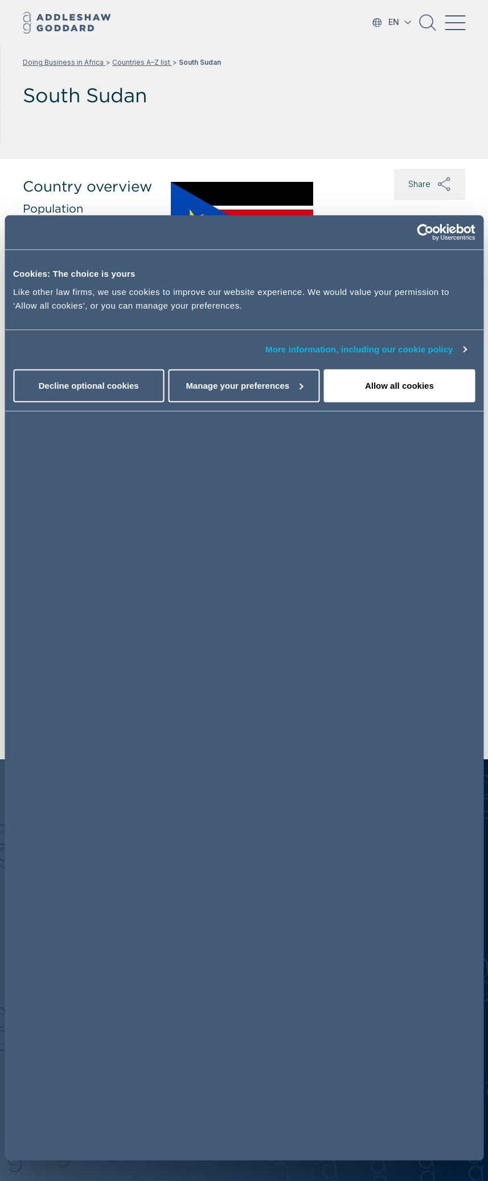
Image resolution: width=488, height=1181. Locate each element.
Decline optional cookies (89, 385)
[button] (428, 26)
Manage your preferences (244, 385)
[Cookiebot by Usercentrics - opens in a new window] (425, 232)
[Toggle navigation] (455, 22)
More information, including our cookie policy (359, 349)
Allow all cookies (399, 385)
